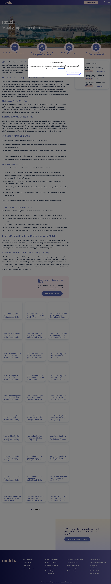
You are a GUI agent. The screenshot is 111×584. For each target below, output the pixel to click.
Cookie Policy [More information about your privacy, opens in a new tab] (61, 68)
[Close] (82, 60)
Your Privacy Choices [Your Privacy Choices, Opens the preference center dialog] (73, 72)
